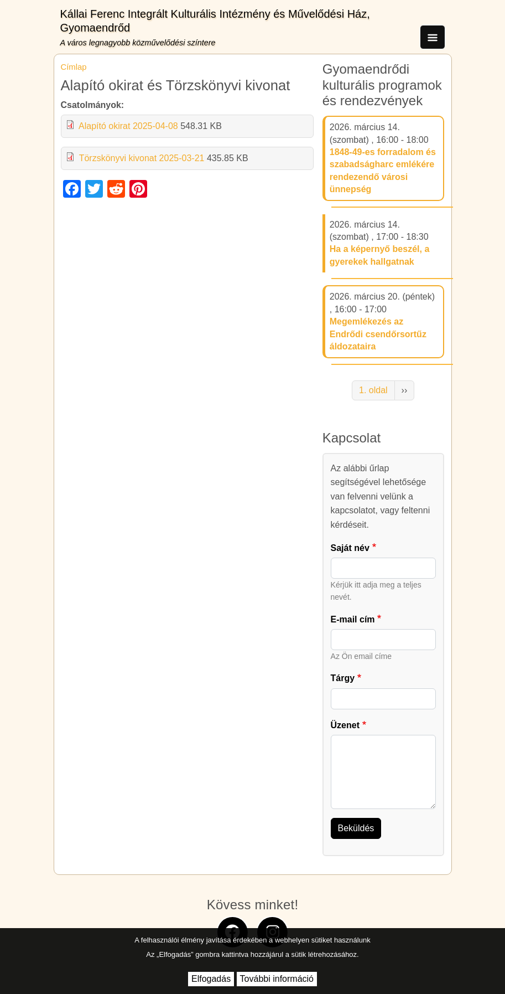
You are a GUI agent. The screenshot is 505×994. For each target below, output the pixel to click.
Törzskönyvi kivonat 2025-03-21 (142, 158)
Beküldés (356, 828)
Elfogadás (211, 978)
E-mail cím (353, 619)
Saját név (350, 548)
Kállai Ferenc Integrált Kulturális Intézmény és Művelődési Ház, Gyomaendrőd (215, 21)
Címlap (74, 67)
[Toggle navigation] (432, 37)
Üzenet (345, 725)
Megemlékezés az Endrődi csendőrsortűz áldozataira (378, 334)
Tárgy (343, 678)
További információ (277, 978)
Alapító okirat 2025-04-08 (128, 126)
